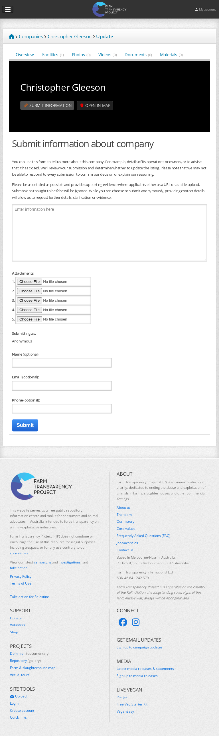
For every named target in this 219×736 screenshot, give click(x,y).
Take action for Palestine (29, 596)
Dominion (30, 653)
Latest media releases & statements (145, 668)
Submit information (48, 105)
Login (14, 703)
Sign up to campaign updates (140, 647)
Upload (18, 696)
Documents (138, 54)
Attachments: (23, 273)
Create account (22, 710)
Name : (26, 354)
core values (19, 553)
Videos (107, 54)
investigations (70, 562)
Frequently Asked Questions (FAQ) (144, 536)
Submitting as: (24, 333)
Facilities (53, 54)
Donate (16, 618)
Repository (25, 660)
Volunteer (17, 625)
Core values (126, 528)
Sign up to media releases (137, 676)
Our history (125, 521)
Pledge (122, 697)
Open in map (95, 105)
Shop (14, 632)
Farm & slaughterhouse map (32, 668)
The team (124, 514)
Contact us (125, 550)
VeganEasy (125, 711)
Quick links (18, 717)
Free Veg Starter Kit (132, 704)
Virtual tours (19, 675)
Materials (171, 54)
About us (124, 507)
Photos (81, 54)
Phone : (26, 400)
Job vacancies (127, 543)
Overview (25, 54)
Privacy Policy (20, 576)
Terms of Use (20, 583)
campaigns (42, 562)
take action (18, 567)
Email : (25, 377)
